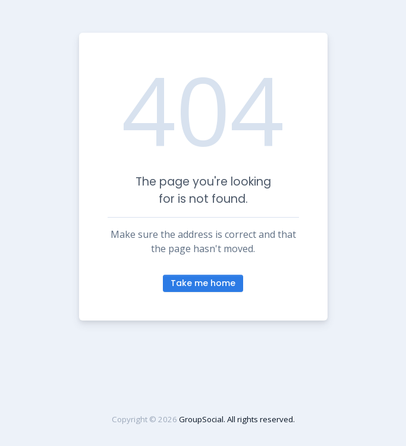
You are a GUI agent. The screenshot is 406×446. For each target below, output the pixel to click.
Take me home (203, 283)
